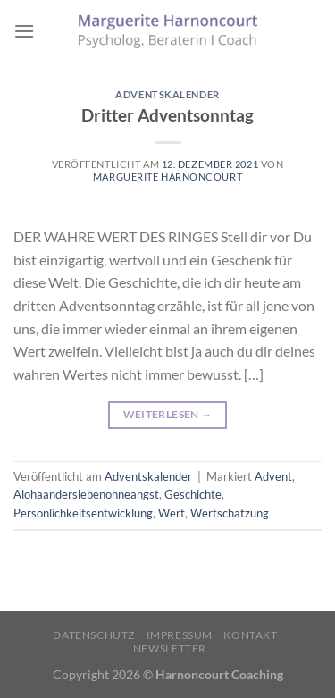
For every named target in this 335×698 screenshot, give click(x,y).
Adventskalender (167, 94)
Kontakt (250, 635)
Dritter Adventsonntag (167, 115)
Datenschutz (94, 635)
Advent (273, 476)
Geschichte (193, 494)
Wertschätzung (229, 513)
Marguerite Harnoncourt (167, 176)
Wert (171, 513)
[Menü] (24, 31)
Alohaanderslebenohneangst (86, 494)
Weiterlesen (168, 414)
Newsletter (169, 648)
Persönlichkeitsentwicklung (83, 513)
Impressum (180, 635)
